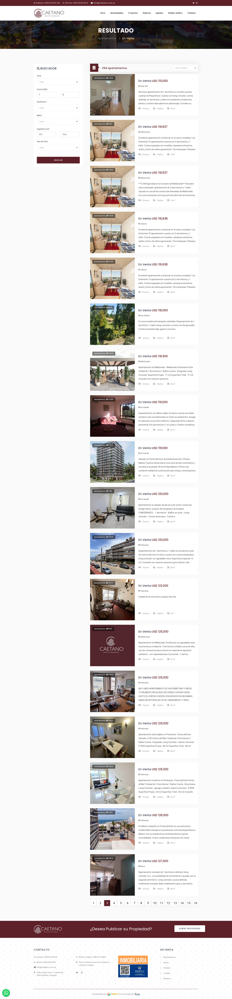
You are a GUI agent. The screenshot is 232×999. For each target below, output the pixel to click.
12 (168, 903)
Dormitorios (41, 102)
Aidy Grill (143, 86)
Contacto (191, 13)
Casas (166, 962)
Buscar (58, 160)
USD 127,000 (160, 861)
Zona (39, 76)
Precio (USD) (42, 89)
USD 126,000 (160, 815)
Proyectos (133, 13)
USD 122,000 (160, 586)
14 (182, 903)
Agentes (159, 13)
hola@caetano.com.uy (103, 3)
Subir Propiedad (189, 928)
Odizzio (142, 224)
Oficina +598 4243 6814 (75, 3)
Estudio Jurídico (175, 13)
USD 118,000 (160, 310)
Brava (141, 866)
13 (175, 903)
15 (188, 903)
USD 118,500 (160, 356)
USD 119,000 (160, 402)
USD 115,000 (160, 81)
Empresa (147, 13)
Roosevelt (143, 407)
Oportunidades (116, 13)
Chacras (166, 968)
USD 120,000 (160, 494)
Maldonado (144, 132)
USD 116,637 (159, 127)
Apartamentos (169, 957)
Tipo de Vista (42, 141)
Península (143, 545)
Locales (166, 973)
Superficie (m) (43, 129)
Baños (39, 115)
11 (161, 903)
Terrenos (167, 978)
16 (195, 903)
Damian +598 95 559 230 (47, 3)
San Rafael (143, 315)
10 (154, 903)
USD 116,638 (160, 219)
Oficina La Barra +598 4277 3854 (91, 957)
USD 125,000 (160, 632)
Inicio (102, 13)
